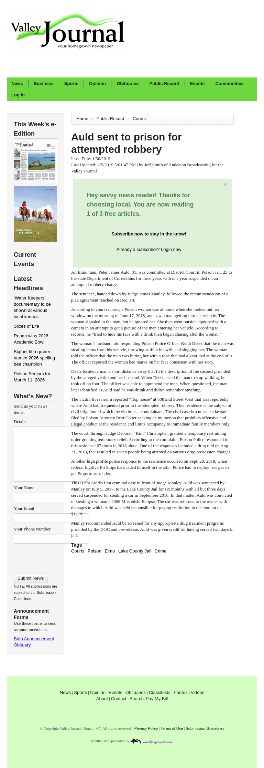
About (102, 698)
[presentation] (51, 556)
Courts (140, 118)
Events (197, 83)
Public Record (164, 83)
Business (44, 83)
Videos (198, 692)
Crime (161, 551)
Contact (118, 698)
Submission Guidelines (205, 728)
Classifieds (159, 692)
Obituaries (128, 83)
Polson (94, 551)
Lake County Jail (134, 551)
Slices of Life (26, 326)
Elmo (110, 551)
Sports (71, 83)
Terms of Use (172, 728)
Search (137, 698)
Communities (229, 83)
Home (82, 118)
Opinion (97, 83)
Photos (180, 692)
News (17, 83)
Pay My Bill (157, 698)
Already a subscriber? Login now (149, 249)
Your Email (24, 508)
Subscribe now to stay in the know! (148, 233)
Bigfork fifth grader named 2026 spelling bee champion (34, 358)
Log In (18, 94)
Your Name (24, 487)
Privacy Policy (146, 728)
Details (20, 421)
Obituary (22, 645)
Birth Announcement (34, 638)
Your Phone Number (32, 529)
